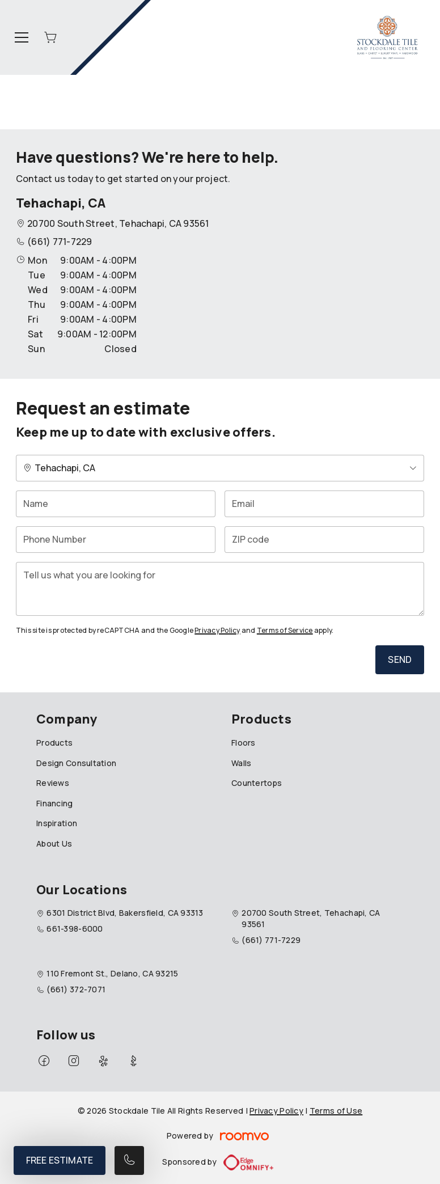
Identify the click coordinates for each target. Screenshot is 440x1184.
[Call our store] (129, 1160)
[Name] (115, 503)
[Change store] (220, 468)
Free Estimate (59, 1160)
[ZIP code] (324, 539)
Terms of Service (285, 630)
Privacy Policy (217, 630)
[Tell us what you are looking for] (220, 589)
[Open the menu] (21, 37)
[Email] (324, 503)
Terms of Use (336, 1110)
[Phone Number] (115, 539)
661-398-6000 (74, 928)
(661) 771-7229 (59, 241)
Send (400, 659)
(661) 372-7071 (75, 989)
